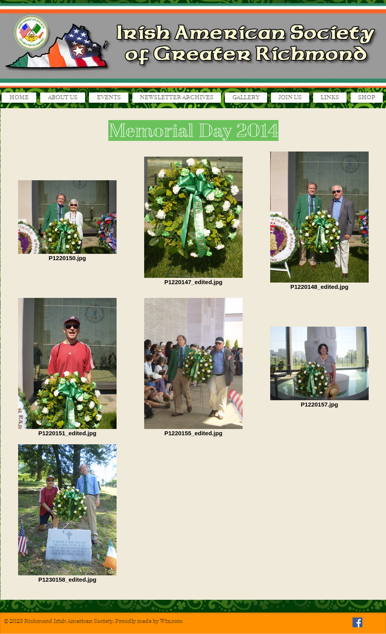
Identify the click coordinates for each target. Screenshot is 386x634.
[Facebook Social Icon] (357, 622)
